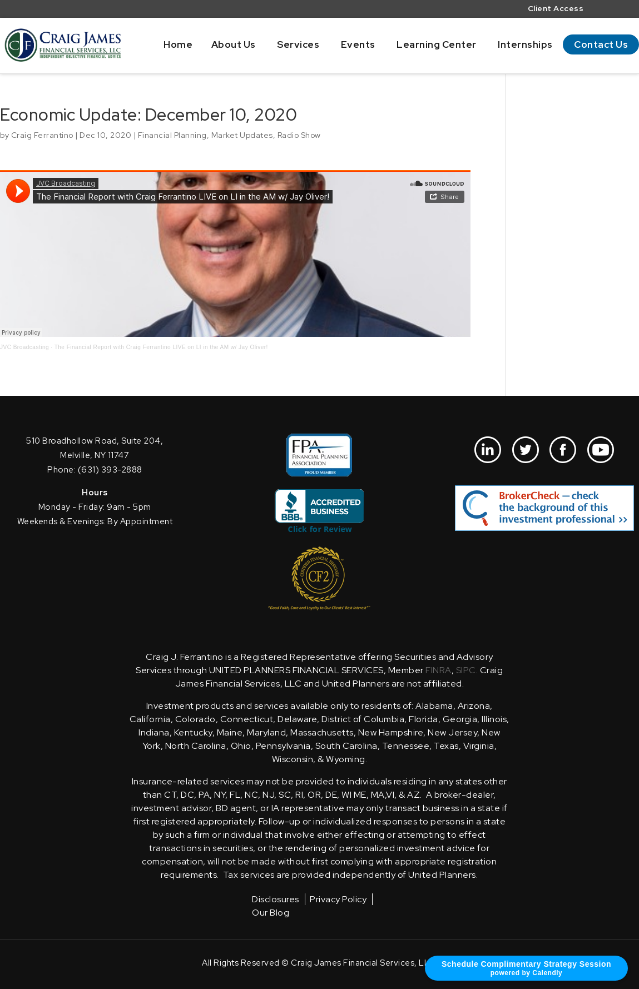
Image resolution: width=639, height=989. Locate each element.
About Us (233, 44)
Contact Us (601, 44)
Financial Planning (172, 135)
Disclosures (275, 899)
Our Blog (270, 912)
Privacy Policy (338, 899)
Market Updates (242, 135)
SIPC (466, 670)
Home (178, 44)
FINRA (438, 670)
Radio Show (299, 135)
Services (298, 44)
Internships (525, 44)
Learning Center (437, 44)
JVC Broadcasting (24, 347)
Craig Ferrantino (42, 135)
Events (358, 44)
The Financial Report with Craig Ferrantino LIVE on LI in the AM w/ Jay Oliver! (161, 347)
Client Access (556, 9)
